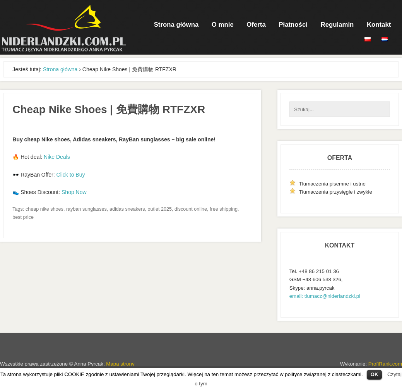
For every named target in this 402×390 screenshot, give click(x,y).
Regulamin (337, 24)
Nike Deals (57, 157)
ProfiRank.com (385, 364)
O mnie (223, 24)
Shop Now (74, 192)
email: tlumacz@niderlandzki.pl (324, 296)
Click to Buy (70, 175)
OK (374, 374)
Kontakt (379, 24)
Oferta (255, 24)
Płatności (293, 24)
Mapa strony (120, 364)
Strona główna (176, 24)
